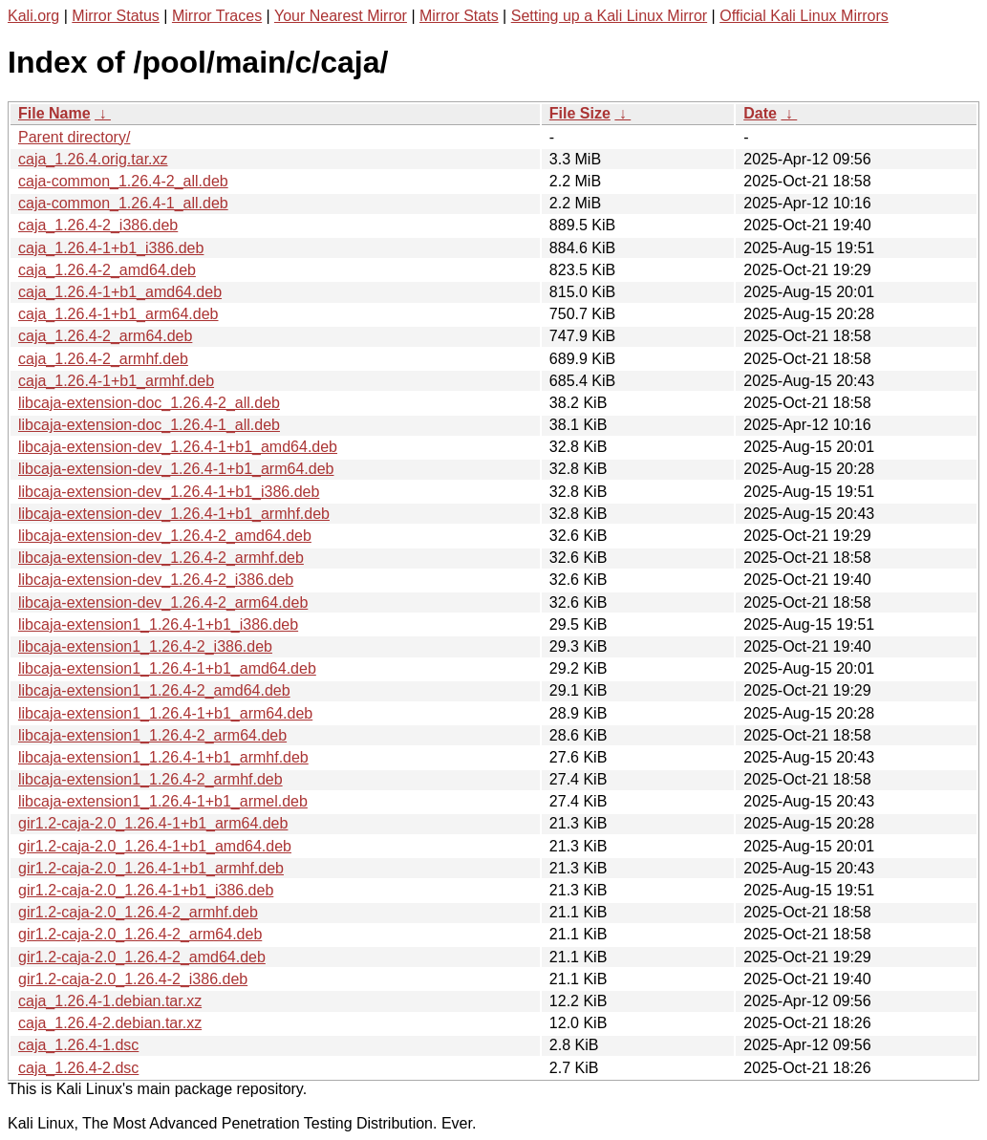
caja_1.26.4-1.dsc (78, 1045)
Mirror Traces (217, 16)
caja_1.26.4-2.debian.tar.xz (110, 1023)
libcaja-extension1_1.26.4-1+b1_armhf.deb (163, 757)
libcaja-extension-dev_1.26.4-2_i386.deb (155, 579)
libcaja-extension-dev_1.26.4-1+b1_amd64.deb (177, 447)
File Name (54, 113)
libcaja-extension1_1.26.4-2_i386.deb (145, 646)
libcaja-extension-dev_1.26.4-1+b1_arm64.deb (175, 469)
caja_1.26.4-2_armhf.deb (103, 359)
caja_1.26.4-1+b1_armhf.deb (116, 381)
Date (760, 113)
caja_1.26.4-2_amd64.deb (107, 270)
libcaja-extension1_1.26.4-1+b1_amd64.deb (167, 668)
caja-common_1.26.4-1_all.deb (123, 203)
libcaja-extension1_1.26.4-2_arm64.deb (152, 735)
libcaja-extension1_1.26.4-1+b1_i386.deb (158, 624)
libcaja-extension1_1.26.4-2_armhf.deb (150, 779)
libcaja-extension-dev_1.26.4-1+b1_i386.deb (168, 492)
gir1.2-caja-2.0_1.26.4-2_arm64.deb (140, 934)
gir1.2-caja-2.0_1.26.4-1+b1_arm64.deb (153, 823)
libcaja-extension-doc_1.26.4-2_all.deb (149, 403)
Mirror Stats (459, 16)
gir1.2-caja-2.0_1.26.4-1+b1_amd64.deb (154, 846)
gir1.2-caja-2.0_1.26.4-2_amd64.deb (142, 957)
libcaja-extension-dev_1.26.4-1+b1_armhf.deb (174, 513)
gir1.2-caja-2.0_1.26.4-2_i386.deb (132, 979)
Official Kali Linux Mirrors (804, 16)
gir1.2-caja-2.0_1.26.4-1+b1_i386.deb (145, 890)
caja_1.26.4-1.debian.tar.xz (110, 1001)
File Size (580, 113)
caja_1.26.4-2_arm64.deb (105, 336)
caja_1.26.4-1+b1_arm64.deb (118, 314)
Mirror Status (116, 16)
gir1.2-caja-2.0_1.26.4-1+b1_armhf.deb (151, 868)
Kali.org (33, 16)
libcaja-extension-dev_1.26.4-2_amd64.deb (164, 535)
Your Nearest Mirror (340, 16)
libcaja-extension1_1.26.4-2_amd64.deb (154, 690)
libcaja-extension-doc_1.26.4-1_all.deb (149, 425)
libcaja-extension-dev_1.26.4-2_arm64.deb (163, 602)
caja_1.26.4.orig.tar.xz (93, 159)
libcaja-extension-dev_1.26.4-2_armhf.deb (161, 557)
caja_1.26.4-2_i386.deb (98, 225)
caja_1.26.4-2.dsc (78, 1068)
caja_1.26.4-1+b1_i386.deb (111, 248)
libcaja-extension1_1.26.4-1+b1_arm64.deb (165, 713)
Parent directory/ (74, 137)
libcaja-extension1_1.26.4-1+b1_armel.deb (163, 801)
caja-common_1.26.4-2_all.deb (123, 181)
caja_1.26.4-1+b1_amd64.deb (120, 292)
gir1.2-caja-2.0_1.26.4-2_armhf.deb (138, 912)
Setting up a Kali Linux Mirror (609, 16)
